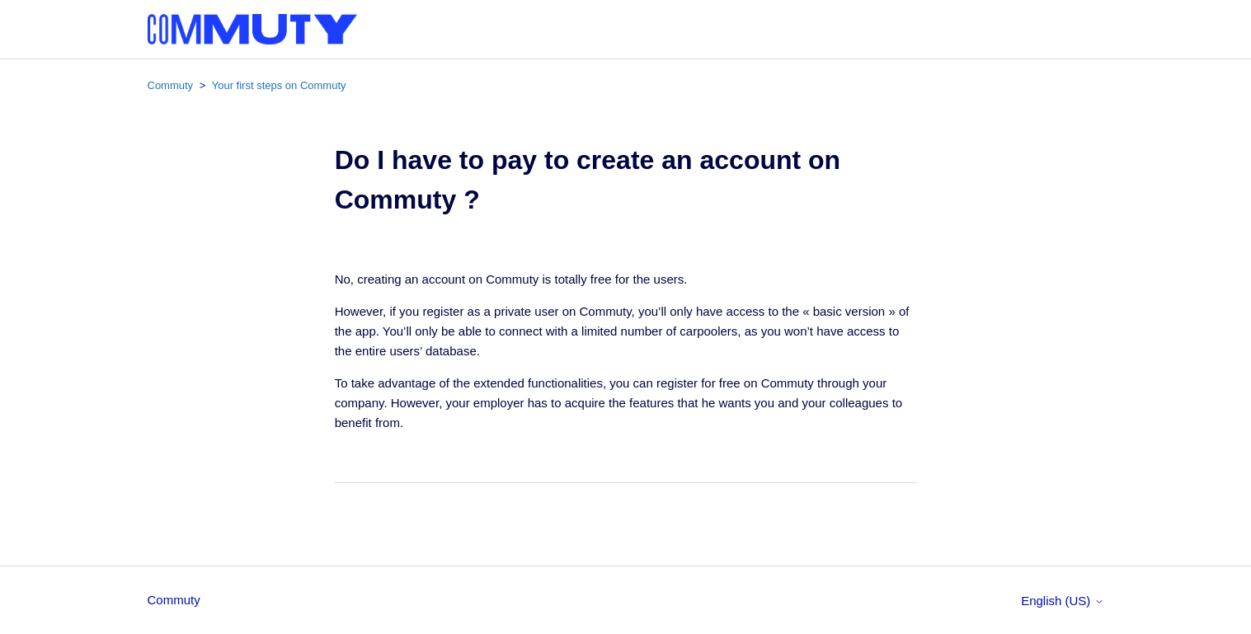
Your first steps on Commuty (279, 85)
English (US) (1062, 601)
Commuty (171, 85)
